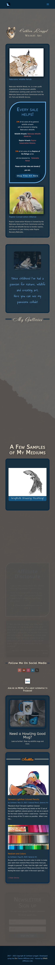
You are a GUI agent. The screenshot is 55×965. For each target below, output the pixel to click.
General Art (44, 803)
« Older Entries (13, 878)
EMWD (45, 958)
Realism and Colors (17, 853)
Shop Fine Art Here (27, 176)
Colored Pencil (33, 803)
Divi (15, 958)
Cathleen (13, 803)
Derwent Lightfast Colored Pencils (23, 799)
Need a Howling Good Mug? (27, 735)
